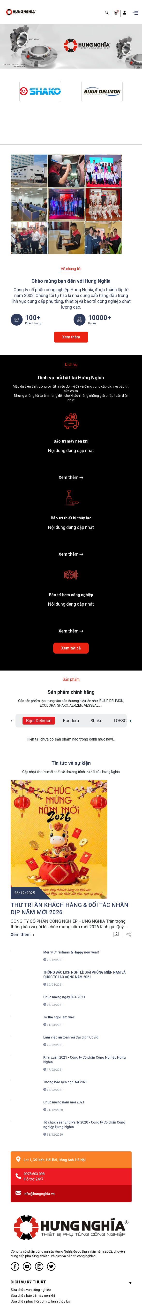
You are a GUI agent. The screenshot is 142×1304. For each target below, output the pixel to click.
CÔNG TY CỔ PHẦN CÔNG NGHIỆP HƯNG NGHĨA (85, 1290)
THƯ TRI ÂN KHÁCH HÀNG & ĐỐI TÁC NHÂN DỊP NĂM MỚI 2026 (69, 795)
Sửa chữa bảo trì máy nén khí (33, 1182)
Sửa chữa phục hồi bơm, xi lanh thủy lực (41, 1188)
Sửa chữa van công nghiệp (31, 1176)
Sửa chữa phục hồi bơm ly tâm (34, 1194)
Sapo (38, 1296)
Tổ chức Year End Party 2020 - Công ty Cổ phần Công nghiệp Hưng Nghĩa (84, 1011)
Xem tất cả (71, 647)
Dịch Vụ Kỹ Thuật (23, 1224)
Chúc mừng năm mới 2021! (64, 989)
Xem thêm (71, 336)
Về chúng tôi (71, 268)
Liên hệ (16, 1236)
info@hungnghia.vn (39, 1080)
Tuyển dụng (19, 1230)
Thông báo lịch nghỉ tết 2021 (65, 969)
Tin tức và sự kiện (71, 762)
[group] (71, 46)
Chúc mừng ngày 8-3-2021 (64, 884)
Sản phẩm (71, 679)
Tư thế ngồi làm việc (59, 904)
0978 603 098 (34, 1060)
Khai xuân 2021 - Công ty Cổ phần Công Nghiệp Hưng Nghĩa (84, 946)
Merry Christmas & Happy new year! (71, 839)
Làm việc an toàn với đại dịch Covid (70, 924)
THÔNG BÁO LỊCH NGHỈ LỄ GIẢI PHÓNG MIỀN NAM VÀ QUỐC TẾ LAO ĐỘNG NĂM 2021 (84, 861)
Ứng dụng (18, 1242)
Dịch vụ (71, 364)
